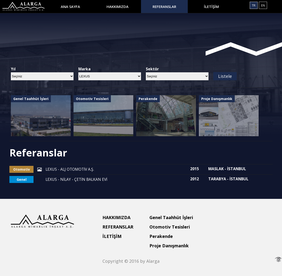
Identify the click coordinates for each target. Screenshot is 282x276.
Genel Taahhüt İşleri (171, 217)
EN (263, 5)
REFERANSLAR (164, 6)
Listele (225, 76)
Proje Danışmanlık (169, 246)
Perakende (161, 236)
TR (253, 5)
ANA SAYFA (70, 6)
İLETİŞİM (211, 6)
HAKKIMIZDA (117, 6)
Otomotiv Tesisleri (169, 227)
